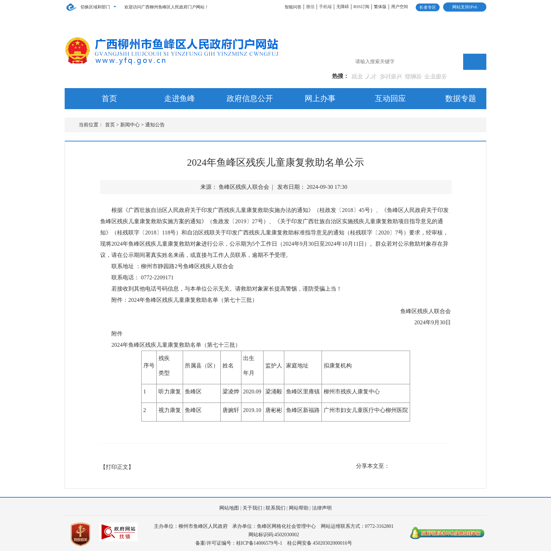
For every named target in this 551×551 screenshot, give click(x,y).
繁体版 (380, 6)
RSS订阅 (361, 6)
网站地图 (229, 508)
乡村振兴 (391, 76)
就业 (357, 76)
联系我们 (275, 508)
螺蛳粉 (413, 76)
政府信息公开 (250, 98)
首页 (109, 98)
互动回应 (390, 98)
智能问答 (293, 7)
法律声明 (322, 508)
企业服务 (435, 76)
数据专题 (460, 98)
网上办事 (320, 98)
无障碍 (342, 6)
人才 (371, 76)
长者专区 (427, 7)
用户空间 (399, 6)
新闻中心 (130, 124)
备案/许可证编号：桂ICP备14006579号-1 (238, 543)
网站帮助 (299, 508)
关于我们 (252, 508)
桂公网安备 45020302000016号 (319, 543)
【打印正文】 (117, 467)
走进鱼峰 (179, 98)
